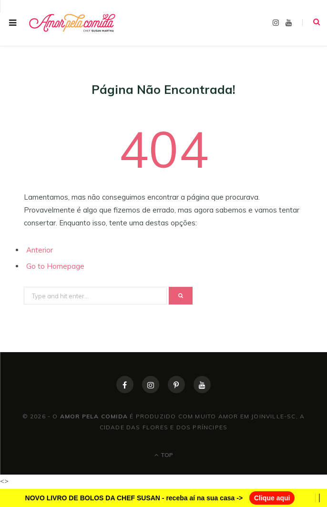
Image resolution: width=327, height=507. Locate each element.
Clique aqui (272, 498)
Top (163, 454)
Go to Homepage (55, 266)
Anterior (39, 249)
